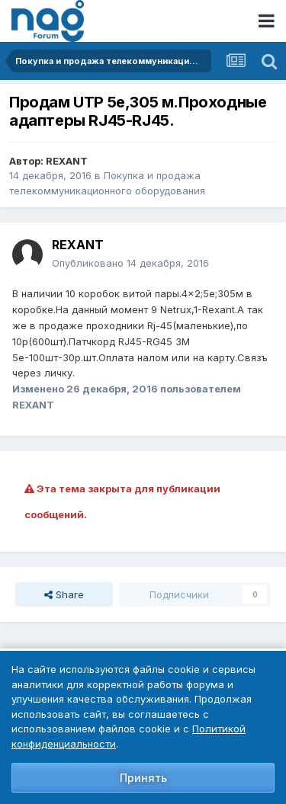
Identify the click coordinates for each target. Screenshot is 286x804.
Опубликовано (130, 263)
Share (64, 594)
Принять (143, 777)
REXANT (67, 161)
